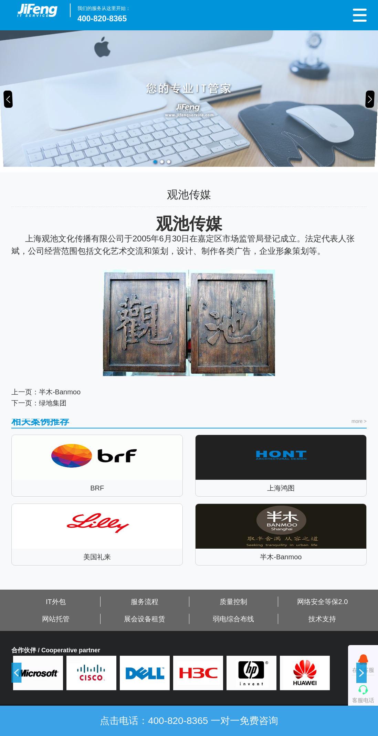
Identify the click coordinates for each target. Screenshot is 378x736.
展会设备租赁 (144, 619)
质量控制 (233, 601)
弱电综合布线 (233, 619)
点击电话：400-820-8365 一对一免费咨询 (189, 720)
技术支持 (322, 619)
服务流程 (144, 601)
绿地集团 (52, 417)
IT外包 (56, 601)
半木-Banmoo (60, 406)
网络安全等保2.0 (322, 601)
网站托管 (56, 619)
